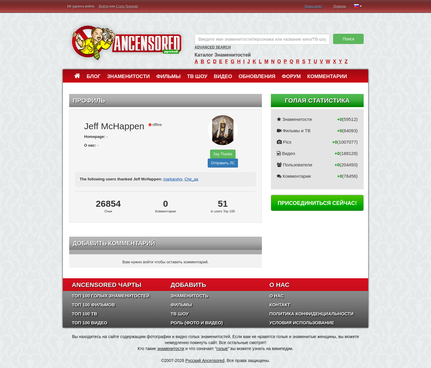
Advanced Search (213, 47)
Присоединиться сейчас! (317, 203)
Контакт (279, 304)
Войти (104, 6)
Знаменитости (128, 76)
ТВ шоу (197, 76)
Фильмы (168, 76)
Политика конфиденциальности (311, 313)
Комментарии (327, 76)
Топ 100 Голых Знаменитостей (111, 295)
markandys (173, 179)
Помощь (339, 6)
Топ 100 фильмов (93, 304)
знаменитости (170, 348)
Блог (94, 76)
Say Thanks (222, 154)
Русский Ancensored (204, 360)
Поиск (348, 39)
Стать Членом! (127, 6)
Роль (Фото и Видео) (197, 322)
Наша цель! (313, 6)
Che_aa (191, 179)
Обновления (257, 76)
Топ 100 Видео (89, 322)
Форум (291, 76)
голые (222, 348)
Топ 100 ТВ (84, 313)
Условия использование (301, 322)
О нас (276, 295)
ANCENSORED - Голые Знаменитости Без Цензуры (126, 42)
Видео (223, 76)
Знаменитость (189, 295)
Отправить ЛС (223, 163)
